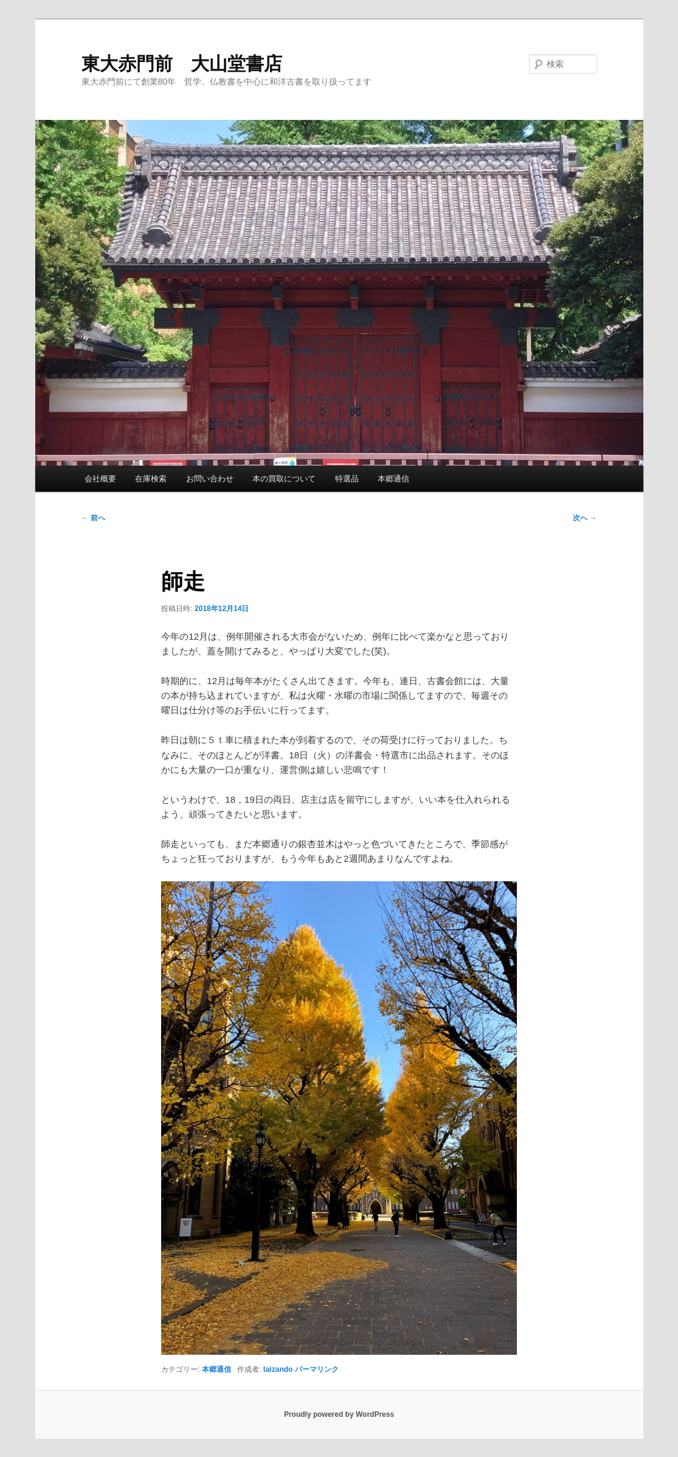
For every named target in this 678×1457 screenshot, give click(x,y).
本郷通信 (393, 478)
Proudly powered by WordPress (339, 1414)
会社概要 (100, 478)
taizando (278, 1369)
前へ (93, 518)
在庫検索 (151, 478)
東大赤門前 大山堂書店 (181, 64)
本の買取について (284, 478)
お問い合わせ (209, 478)
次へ (585, 518)
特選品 (347, 478)
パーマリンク (317, 1369)
